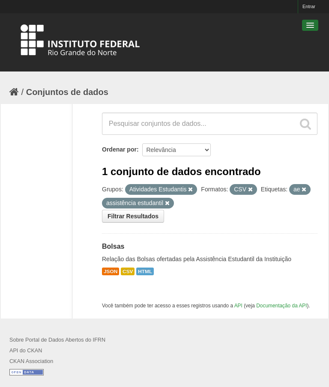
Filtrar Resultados (133, 216)
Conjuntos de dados (67, 92)
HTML (145, 271)
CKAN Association (31, 361)
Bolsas (113, 246)
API (238, 306)
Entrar (308, 6)
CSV (128, 271)
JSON (110, 271)
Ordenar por (119, 149)
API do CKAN (25, 351)
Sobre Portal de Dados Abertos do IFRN (57, 340)
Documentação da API (281, 306)
